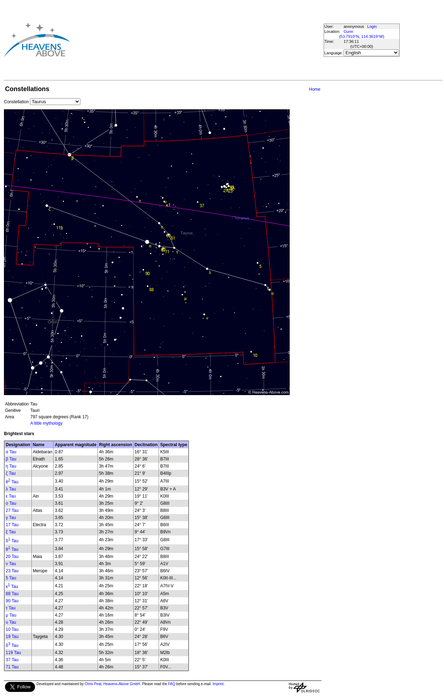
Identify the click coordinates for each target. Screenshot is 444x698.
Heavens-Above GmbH (121, 684)
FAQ (171, 684)
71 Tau (12, 666)
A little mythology (46, 423)
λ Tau (11, 489)
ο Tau (11, 503)
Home (314, 89)
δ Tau (12, 540)
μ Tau (11, 615)
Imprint (218, 684)
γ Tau (11, 517)
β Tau (11, 459)
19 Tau (12, 636)
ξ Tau (11, 531)
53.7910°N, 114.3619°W (361, 36)
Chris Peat (93, 684)
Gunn (348, 31)
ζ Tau (11, 473)
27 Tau (12, 510)
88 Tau (12, 593)
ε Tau (11, 496)
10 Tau (12, 629)
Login (372, 26)
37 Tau (12, 659)
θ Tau (12, 481)
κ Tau (12, 586)
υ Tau (11, 622)
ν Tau (11, 563)
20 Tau (12, 556)
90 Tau (12, 600)
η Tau (11, 466)
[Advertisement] (192, 39)
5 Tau (11, 577)
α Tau (11, 451)
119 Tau (13, 652)
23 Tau (12, 570)
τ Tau (10, 607)
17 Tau (12, 524)
